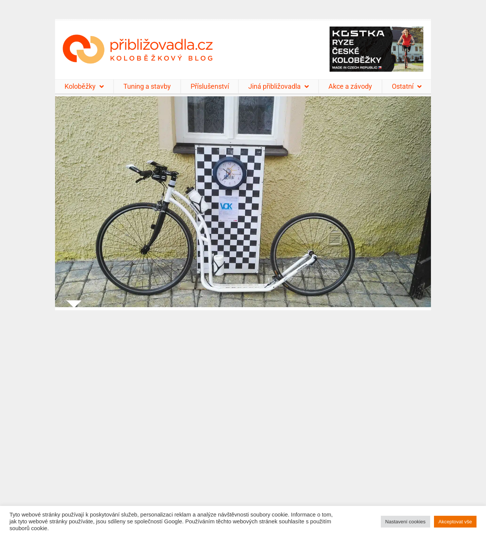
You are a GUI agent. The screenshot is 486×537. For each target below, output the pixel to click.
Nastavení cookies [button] (405, 521)
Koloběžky (84, 86)
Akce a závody (350, 86)
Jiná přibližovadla (278, 86)
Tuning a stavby (147, 86)
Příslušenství (210, 86)
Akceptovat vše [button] (455, 521)
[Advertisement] (243, 419)
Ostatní (406, 86)
